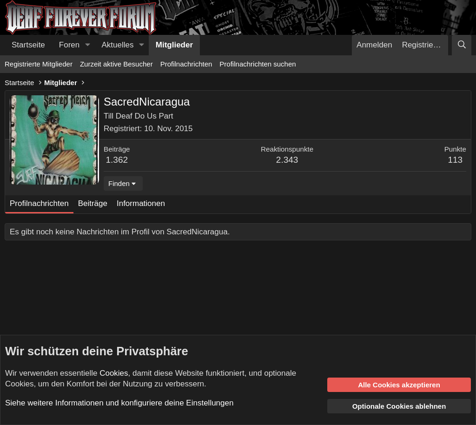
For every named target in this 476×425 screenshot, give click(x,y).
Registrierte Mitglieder (39, 64)
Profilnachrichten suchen (257, 64)
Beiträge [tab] (92, 203)
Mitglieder (174, 44)
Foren (69, 44)
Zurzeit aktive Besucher (116, 64)
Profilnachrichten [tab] (39, 203)
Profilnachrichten (186, 64)
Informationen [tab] (141, 203)
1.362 (117, 160)
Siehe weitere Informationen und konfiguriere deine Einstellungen (119, 402)
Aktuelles (118, 44)
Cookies (113, 373)
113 (455, 160)
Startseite (28, 44)
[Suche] (461, 45)
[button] (87, 45)
